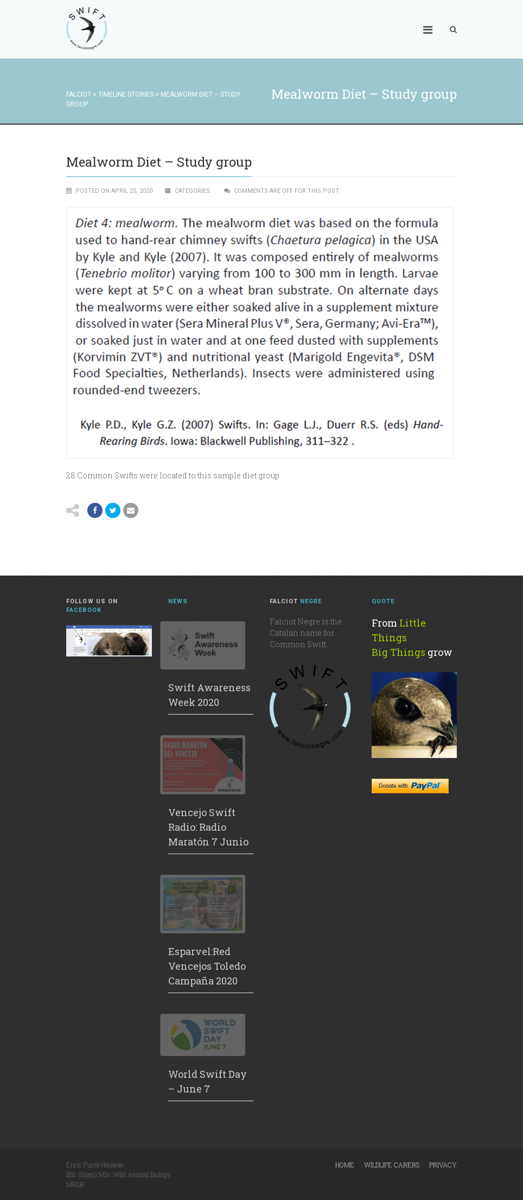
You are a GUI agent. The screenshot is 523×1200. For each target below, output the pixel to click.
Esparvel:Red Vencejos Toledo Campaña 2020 (207, 966)
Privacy (443, 1164)
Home (344, 1164)
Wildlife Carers (391, 1164)
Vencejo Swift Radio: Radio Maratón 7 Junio (208, 827)
